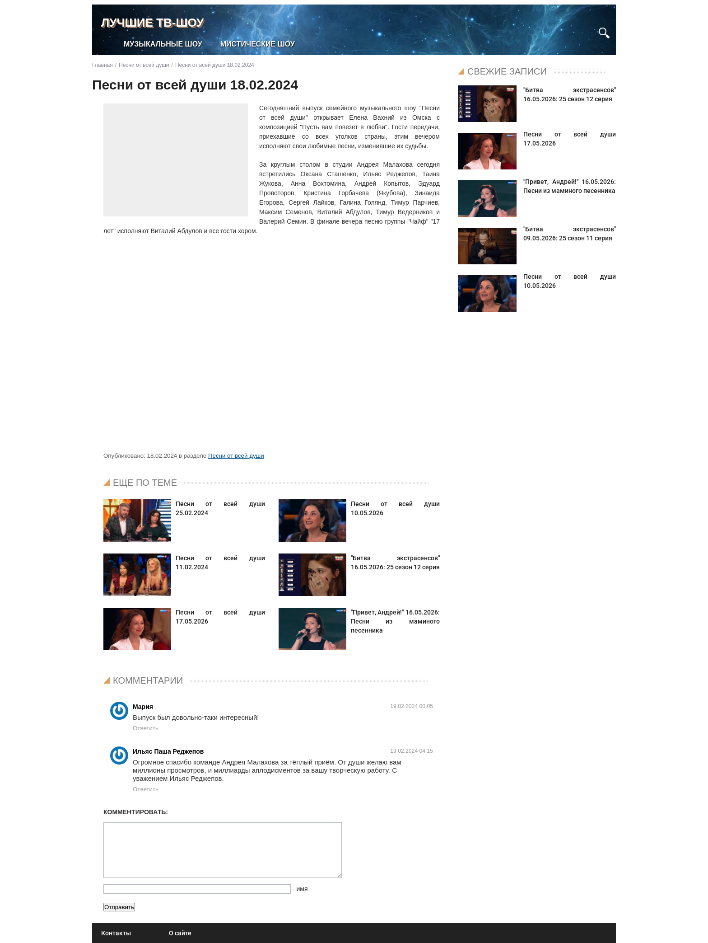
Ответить (145, 728)
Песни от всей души (236, 455)
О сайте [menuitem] (180, 933)
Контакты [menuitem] (116, 933)
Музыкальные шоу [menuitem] (163, 44)
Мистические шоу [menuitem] (257, 44)
